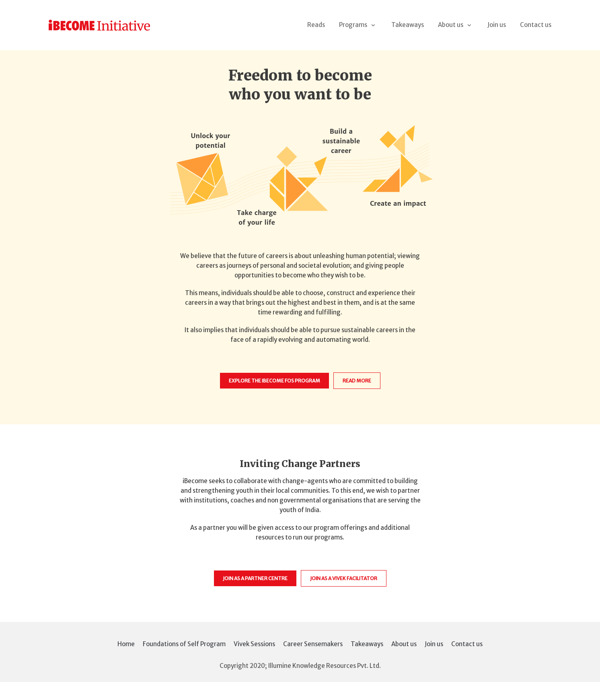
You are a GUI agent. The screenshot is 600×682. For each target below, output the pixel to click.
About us (404, 644)
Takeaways (407, 25)
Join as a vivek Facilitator (343, 578)
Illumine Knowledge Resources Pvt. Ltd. (324, 666)
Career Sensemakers (313, 644)
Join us (496, 25)
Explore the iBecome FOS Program (274, 381)
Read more (357, 381)
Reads (316, 25)
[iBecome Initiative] (99, 25)
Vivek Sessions (254, 644)
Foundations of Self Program (184, 644)
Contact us (535, 25)
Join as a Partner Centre (255, 578)
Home (126, 644)
